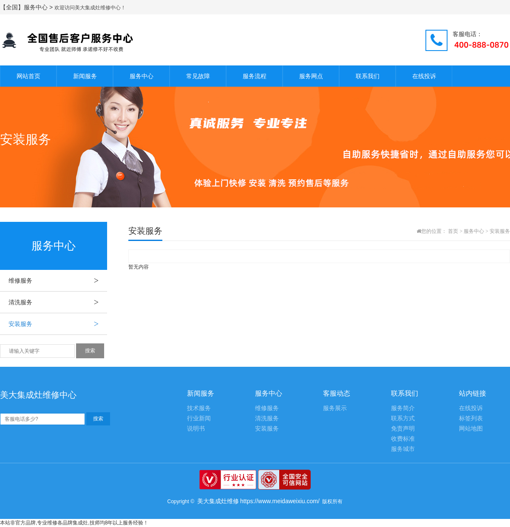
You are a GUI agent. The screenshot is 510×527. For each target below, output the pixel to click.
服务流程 (254, 76)
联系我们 (368, 76)
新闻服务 (85, 76)
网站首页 (28, 76)
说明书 (196, 428)
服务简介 (403, 408)
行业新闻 (199, 418)
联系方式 (403, 418)
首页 (453, 231)
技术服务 (199, 408)
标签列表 (471, 418)
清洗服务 (57, 302)
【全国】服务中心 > (27, 7)
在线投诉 (424, 76)
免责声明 (403, 428)
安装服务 (57, 323)
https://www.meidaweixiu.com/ (280, 501)
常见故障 (198, 76)
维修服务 (57, 280)
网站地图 (471, 428)
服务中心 (141, 76)
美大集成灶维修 (218, 501)
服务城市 (403, 449)
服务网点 (311, 76)
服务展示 (335, 408)
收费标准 (403, 439)
